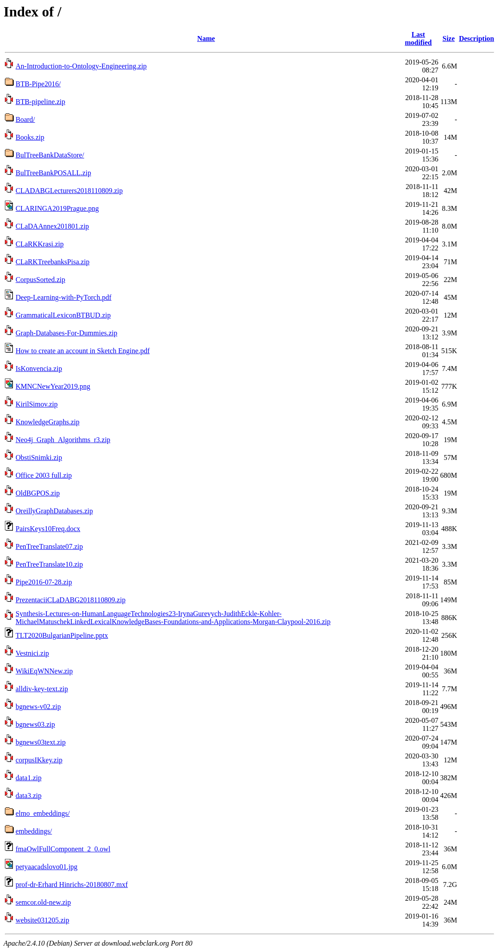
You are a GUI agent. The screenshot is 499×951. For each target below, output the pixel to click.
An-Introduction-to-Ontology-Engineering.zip (81, 66)
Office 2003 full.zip (44, 475)
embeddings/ (34, 831)
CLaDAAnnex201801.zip (52, 226)
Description (476, 38)
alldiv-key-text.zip (42, 689)
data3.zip (28, 795)
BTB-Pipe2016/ (38, 84)
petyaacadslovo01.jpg (46, 866)
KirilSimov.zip (37, 404)
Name (206, 38)
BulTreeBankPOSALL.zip (53, 173)
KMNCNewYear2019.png (53, 386)
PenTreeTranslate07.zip (49, 546)
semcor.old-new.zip (43, 902)
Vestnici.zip (32, 653)
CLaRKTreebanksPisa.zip (52, 262)
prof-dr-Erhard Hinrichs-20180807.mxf (72, 884)
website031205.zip (42, 920)
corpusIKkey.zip (39, 760)
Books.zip (30, 137)
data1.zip (28, 778)
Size (448, 38)
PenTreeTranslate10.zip (49, 564)
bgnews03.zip (35, 724)
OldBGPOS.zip (38, 493)
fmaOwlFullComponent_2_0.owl (63, 849)
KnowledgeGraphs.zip (48, 422)
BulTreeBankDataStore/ (50, 155)
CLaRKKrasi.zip (40, 244)
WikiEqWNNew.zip (44, 671)
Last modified (418, 38)
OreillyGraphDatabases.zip (54, 511)
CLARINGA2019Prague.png (57, 208)
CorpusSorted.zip (40, 279)
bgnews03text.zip (40, 742)
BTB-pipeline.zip (40, 101)
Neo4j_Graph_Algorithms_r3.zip (63, 439)
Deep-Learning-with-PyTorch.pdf (63, 297)
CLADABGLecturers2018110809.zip (69, 190)
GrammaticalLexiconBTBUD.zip (63, 315)
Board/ (25, 119)
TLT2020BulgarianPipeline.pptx (62, 635)
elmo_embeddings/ (43, 813)
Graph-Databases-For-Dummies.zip (67, 333)
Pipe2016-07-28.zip (44, 582)
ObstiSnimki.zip (39, 457)
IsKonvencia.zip (39, 368)
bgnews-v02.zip (38, 706)
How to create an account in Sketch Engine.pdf (83, 351)
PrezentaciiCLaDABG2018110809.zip (71, 600)
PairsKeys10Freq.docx (48, 528)
